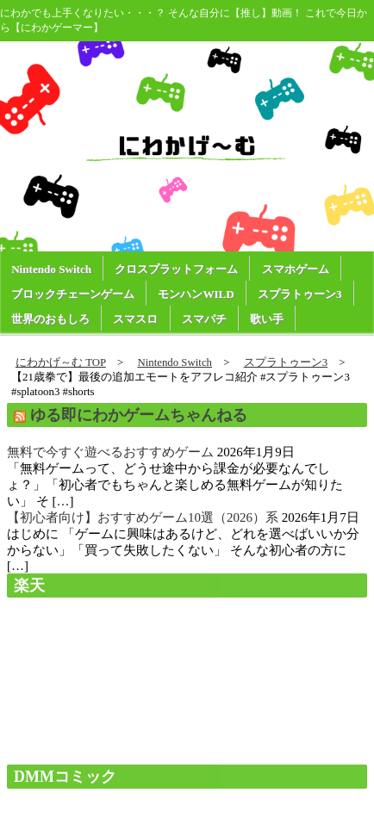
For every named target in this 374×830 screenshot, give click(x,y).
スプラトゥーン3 (300, 294)
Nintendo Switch (51, 269)
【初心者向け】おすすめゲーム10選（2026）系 (142, 517)
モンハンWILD (196, 294)
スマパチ (204, 319)
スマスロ (135, 319)
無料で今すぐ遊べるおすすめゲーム (110, 452)
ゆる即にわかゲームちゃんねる (138, 415)
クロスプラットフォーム (176, 269)
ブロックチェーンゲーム (72, 294)
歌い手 (267, 319)
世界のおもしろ (50, 319)
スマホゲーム (295, 269)
